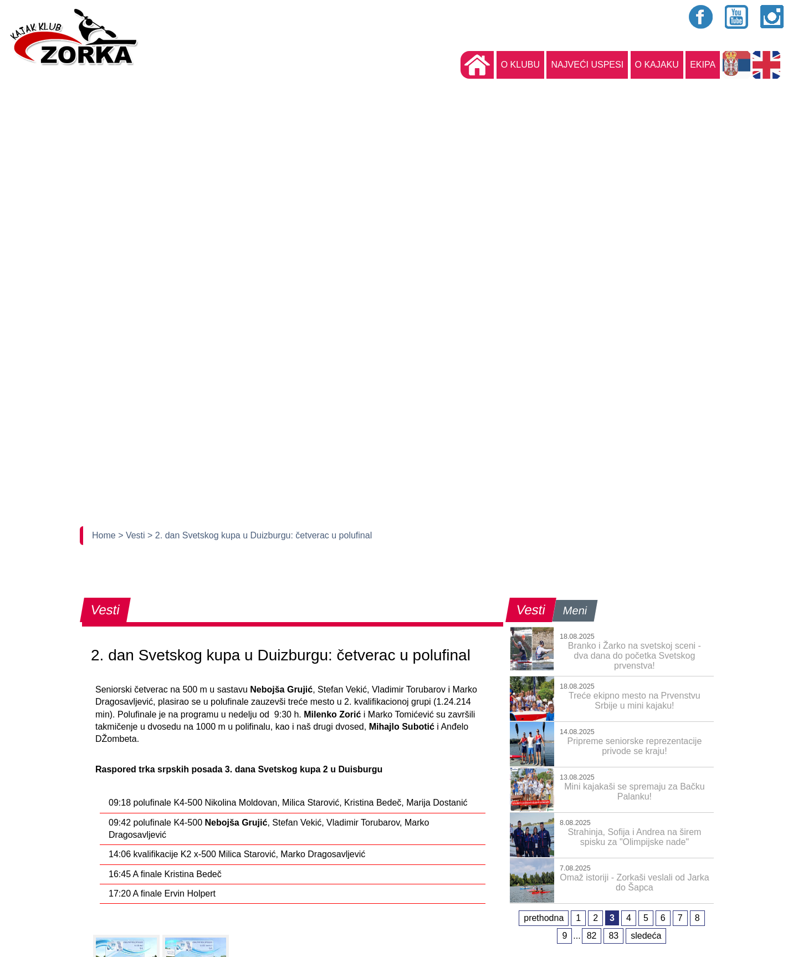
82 (592, 935)
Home (105, 535)
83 (613, 935)
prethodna (544, 918)
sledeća (646, 935)
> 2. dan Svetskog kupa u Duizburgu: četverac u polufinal (259, 535)
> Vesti (132, 535)
